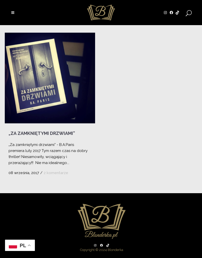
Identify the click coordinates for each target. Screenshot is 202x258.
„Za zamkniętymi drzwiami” (42, 133)
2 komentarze (56, 173)
